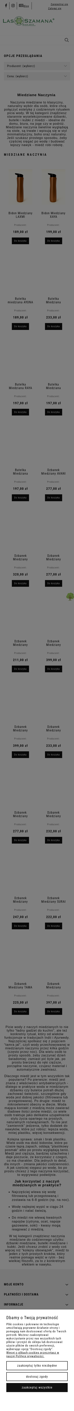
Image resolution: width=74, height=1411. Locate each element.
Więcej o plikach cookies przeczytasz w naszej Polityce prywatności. (32, 1354)
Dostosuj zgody (37, 1376)
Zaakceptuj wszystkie (37, 1387)
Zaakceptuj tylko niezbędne (37, 1365)
